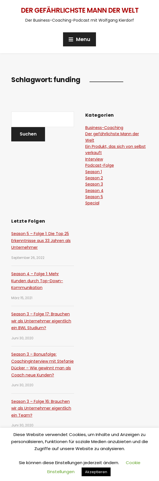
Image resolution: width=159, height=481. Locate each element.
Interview (94, 159)
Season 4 (94, 190)
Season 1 (93, 172)
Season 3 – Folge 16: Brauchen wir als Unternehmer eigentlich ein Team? (41, 408)
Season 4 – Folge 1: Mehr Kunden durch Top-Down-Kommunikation (37, 280)
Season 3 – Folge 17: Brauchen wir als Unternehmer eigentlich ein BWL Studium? (41, 321)
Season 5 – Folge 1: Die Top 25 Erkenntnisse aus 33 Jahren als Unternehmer (41, 240)
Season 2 (94, 178)
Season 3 (94, 184)
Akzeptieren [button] (96, 472)
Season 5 (94, 197)
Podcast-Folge (99, 165)
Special (92, 203)
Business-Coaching (104, 127)
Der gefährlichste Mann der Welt (79, 10)
